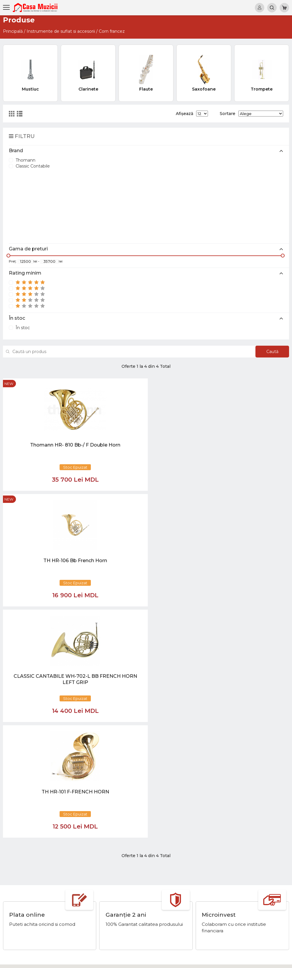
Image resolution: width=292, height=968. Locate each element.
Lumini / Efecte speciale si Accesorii (249, 912)
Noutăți (169, 872)
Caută (269, 351)
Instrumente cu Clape (235, 884)
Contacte (170, 901)
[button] (98, 807)
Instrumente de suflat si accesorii (61, 31)
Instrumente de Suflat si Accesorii (247, 895)
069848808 (102, 872)
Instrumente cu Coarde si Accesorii (249, 889)
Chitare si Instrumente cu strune (246, 872)
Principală (13, 31)
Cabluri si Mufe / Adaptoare (241, 918)
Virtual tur (171, 878)
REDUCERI (225, 924)
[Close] (164, 835)
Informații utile (175, 895)
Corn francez (112, 31)
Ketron (168, 884)
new (8, 383)
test (165, 889)
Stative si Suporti (230, 929)
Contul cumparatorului (183, 906)
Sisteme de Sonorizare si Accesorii (248, 906)
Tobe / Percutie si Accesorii (241, 878)
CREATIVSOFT (274, 960)
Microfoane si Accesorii (237, 901)
